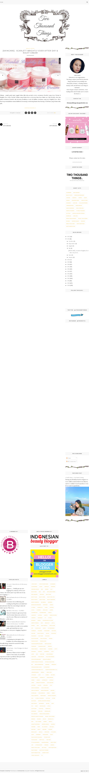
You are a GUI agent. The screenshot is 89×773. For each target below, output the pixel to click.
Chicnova (52, 607)
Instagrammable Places (36, 667)
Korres (32, 680)
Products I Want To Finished (37, 716)
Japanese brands (69, 205)
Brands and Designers (79, 195)
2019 (68, 262)
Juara (39, 674)
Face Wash (47, 635)
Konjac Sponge (34, 677)
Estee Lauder (52, 625)
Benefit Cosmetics (35, 602)
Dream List (47, 622)
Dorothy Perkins (35, 622)
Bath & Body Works (51, 591)
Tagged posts (45, 734)
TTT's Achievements (35, 742)
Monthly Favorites (70, 210)
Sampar (45, 721)
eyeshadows (46, 630)
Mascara (52, 690)
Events (85, 197)
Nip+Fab (47, 703)
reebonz (33, 718)
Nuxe (52, 703)
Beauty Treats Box (51, 599)
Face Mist (33, 633)
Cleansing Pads (43, 612)
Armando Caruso (35, 589)
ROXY (32, 721)
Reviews (68, 221)
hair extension (49, 654)
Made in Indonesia (70, 208)
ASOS (42, 589)
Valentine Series (45, 742)
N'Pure (53, 698)
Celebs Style (40, 607)
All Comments (71, 461)
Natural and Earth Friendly (78, 213)
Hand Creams (41, 656)
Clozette (46, 615)
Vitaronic (46, 744)
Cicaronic (39, 609)
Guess (32, 654)
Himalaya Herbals (47, 659)
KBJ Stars (53, 674)
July (70, 248)
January (71, 257)
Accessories (68, 192)
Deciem (39, 620)
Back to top (85, 771)
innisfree (47, 664)
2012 (68, 278)
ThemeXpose (13, 770)
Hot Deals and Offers (49, 661)
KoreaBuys (42, 677)
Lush (51, 685)
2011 (68, 280)
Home (1, 2)
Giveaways (68, 202)
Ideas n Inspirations (39, 664)
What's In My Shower (43, 750)
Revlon (44, 718)
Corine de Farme (53, 615)
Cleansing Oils (34, 612)
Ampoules (46, 586)
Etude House (38, 628)
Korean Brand (79, 205)
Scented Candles (75, 221)
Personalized (47, 711)
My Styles (68, 213)
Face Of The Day (40, 633)
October (71, 241)
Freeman (50, 646)
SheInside (33, 726)
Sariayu (50, 721)
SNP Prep (50, 729)
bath (44, 591)
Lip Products (44, 680)
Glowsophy (46, 651)
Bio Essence (43, 602)
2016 (68, 269)
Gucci (52, 651)
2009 (68, 285)
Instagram (54, 664)
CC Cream (33, 607)
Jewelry (42, 672)
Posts (68, 458)
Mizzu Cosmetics (34, 695)
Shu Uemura (44, 726)
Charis (46, 607)
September (72, 243)
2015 (68, 271)
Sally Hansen (38, 721)
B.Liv (51, 589)
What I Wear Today (81, 223)
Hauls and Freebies (83, 202)
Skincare (83, 221)
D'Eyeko (50, 617)
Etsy (32, 628)
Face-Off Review (34, 638)
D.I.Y (45, 617)
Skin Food (33, 729)
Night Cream (34, 703)
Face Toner (40, 635)
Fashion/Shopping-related (37, 643)
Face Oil (47, 633)
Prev (3, 75)
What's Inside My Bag (70, 226)
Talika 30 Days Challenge (36, 737)
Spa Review (47, 731)
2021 (68, 239)
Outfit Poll (41, 708)
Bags (40, 591)
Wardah (52, 744)
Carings (51, 604)
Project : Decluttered (82, 218)
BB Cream (42, 594)
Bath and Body (76, 192)
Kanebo (47, 674)
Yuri (55, 112)
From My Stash (84, 200)
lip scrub (51, 680)
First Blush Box (48, 643)
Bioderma (50, 602)
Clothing (68, 197)
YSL (42, 755)
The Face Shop (34, 739)
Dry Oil (53, 622)
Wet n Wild (44, 747)
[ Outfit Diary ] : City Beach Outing (74, 477)
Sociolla (40, 731)
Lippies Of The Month (40, 682)
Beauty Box (48, 594)
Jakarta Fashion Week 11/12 (51, 669)
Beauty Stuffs (30, 48)
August (70, 246)
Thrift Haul (41, 739)
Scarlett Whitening (35, 724)
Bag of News (34, 591)
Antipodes (53, 586)
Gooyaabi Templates (30, 770)
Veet (32, 744)
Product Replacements (71, 218)
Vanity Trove (53, 742)
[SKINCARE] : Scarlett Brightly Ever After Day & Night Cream (30, 52)
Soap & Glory (34, 731)
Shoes (38, 726)
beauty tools (42, 599)
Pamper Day (68, 215)
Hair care (75, 202)
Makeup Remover (44, 690)
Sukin (32, 734)
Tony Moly (48, 739)
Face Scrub (53, 633)
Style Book (53, 731)
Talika (51, 734)
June (70, 255)
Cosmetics (74, 197)
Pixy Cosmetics (34, 713)
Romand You (51, 718)
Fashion (68, 200)
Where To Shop (45, 752)
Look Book (45, 685)
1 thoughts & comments (15, 112)
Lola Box (39, 685)
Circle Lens (45, 609)
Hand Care (33, 656)
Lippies (32, 682)
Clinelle (50, 612)
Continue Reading (30, 107)
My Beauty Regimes (80, 210)
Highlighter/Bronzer (36, 659)
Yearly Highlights (35, 755)
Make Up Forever (35, 690)
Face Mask (54, 630)
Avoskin (46, 589)
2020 (68, 259)
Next (58, 75)
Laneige (38, 680)
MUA (32, 698)
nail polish (33, 700)
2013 (68, 276)
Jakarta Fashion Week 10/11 (37, 669)
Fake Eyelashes (43, 638)
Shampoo (53, 724)
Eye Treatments (51, 628)
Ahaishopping (34, 586)
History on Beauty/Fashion (37, 661)
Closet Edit (33, 615)
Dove (42, 622)
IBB (32, 664)
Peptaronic (33, 711)
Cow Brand (40, 617)
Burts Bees (45, 604)
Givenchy (40, 651)
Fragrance (33, 646)
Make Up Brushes (80, 208)
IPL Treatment (47, 667)
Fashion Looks (43, 641)
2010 (68, 283)
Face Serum (33, 635)
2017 (68, 266)
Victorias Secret (38, 744)
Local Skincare (50, 682)
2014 (68, 273)
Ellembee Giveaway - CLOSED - (16, 610)
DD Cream (33, 620)
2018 (68, 264)
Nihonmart (41, 703)
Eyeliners (40, 630)
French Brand (34, 648)
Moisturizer (43, 695)
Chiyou (32, 609)
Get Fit (56, 648)
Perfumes (75, 215)
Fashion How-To (34, 641)
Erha (38, 625)
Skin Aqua (52, 726)
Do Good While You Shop (48, 620)
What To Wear (34, 750)
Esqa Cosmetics (44, 625)
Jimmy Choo (49, 672)
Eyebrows (33, 630)
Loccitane (33, 685)
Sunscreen (38, 734)
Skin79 (39, 729)
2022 (68, 236)
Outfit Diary (34, 708)
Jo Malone (33, 674)
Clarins (51, 609)
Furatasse (50, 648)
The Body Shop (47, 737)
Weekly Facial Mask (70, 223)
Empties (80, 197)
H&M (37, 654)
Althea (40, 586)
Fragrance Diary (75, 200)
